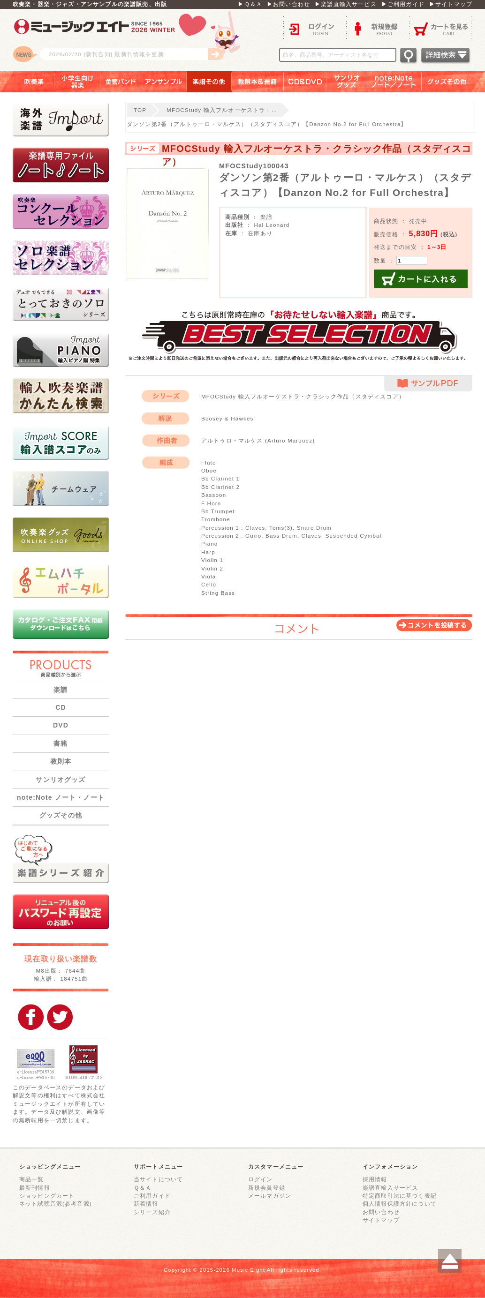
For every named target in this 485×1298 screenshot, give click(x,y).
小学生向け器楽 (77, 81)
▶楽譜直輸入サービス (346, 4)
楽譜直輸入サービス (390, 1188)
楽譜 (60, 689)
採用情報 (375, 1179)
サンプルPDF (428, 383)
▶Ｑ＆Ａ (250, 4)
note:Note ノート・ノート (61, 797)
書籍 (60, 743)
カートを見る (440, 28)
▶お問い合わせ (288, 4)
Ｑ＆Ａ (143, 1188)
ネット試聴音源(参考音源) (55, 1203)
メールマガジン (269, 1196)
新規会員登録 (266, 1188)
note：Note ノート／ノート (394, 81)
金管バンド (119, 81)
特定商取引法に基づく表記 (400, 1196)
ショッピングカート (47, 1196)
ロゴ (130, 40)
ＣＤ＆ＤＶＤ (305, 81)
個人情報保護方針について (400, 1203)
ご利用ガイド (152, 1196)
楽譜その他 (209, 81)
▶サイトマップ (450, 4)
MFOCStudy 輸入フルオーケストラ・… (222, 110)
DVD (60, 725)
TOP (140, 110)
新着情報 (146, 1203)
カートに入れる (421, 279)
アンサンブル (163, 81)
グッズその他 (453, 81)
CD (60, 707)
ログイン (314, 28)
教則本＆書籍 (258, 81)
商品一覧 (31, 1179)
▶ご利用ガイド (402, 4)
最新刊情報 (34, 1188)
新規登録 (377, 28)
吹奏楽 (27, 81)
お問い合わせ (381, 1212)
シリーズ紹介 (152, 1212)
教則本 (60, 761)
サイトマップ (381, 1220)
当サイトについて (158, 1179)
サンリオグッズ (346, 81)
